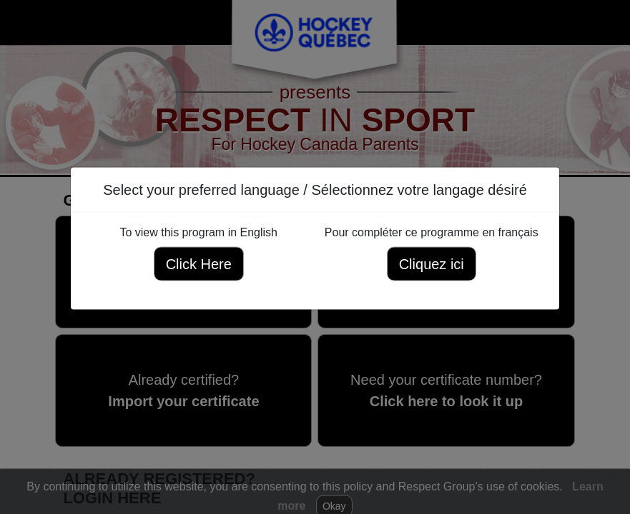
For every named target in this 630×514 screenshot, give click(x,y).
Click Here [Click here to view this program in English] (199, 264)
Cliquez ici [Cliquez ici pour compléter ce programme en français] (431, 264)
